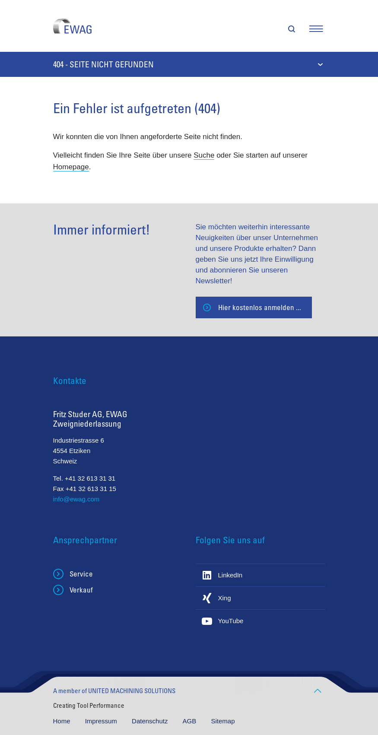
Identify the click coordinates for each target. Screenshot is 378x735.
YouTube (231, 620)
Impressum (102, 721)
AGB (190, 721)
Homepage (71, 167)
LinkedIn (230, 575)
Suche (204, 155)
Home (62, 721)
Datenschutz (151, 721)
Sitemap (223, 721)
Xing (224, 598)
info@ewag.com (76, 499)
